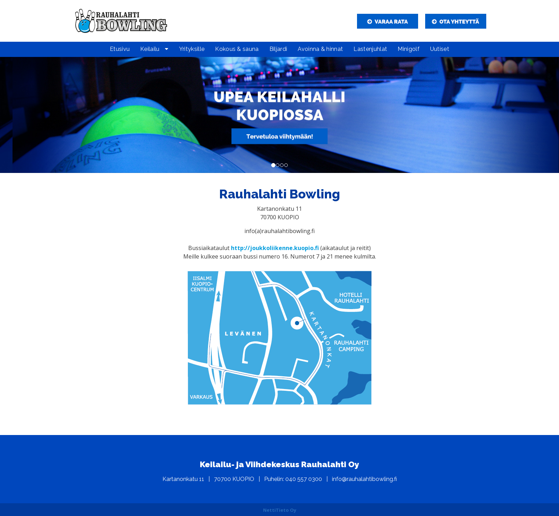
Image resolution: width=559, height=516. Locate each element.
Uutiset (439, 49)
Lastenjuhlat (370, 49)
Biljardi (278, 49)
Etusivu (120, 49)
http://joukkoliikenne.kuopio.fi (275, 248)
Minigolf (409, 49)
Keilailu (150, 49)
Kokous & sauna (236, 49)
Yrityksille (192, 49)
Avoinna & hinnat (320, 49)
